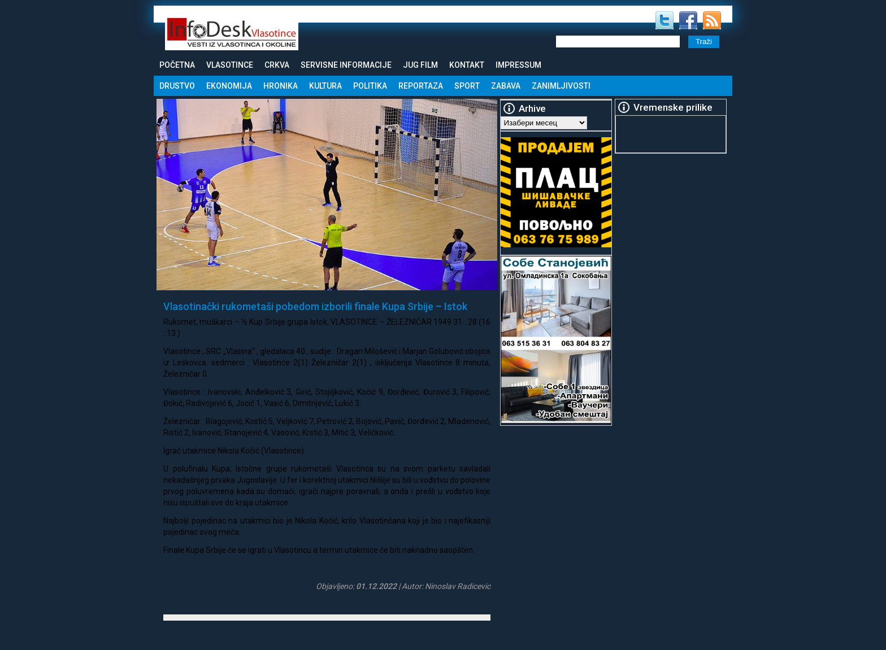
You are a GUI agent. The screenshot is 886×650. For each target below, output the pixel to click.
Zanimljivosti (561, 85)
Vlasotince (229, 64)
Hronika (280, 85)
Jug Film (420, 64)
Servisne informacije (346, 64)
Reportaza (420, 85)
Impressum (518, 64)
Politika (370, 85)
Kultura (325, 85)
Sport (467, 85)
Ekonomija (229, 85)
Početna (177, 64)
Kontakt (466, 64)
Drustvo (177, 85)
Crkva (276, 64)
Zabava (505, 85)
